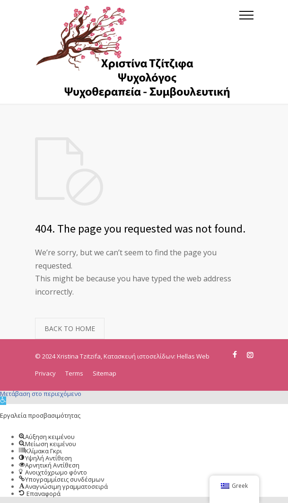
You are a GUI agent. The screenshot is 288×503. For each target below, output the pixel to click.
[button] (3, 400)
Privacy (45, 373)
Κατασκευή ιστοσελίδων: (140, 356)
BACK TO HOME (69, 328)
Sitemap (104, 373)
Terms (74, 373)
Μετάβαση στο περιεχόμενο (40, 393)
